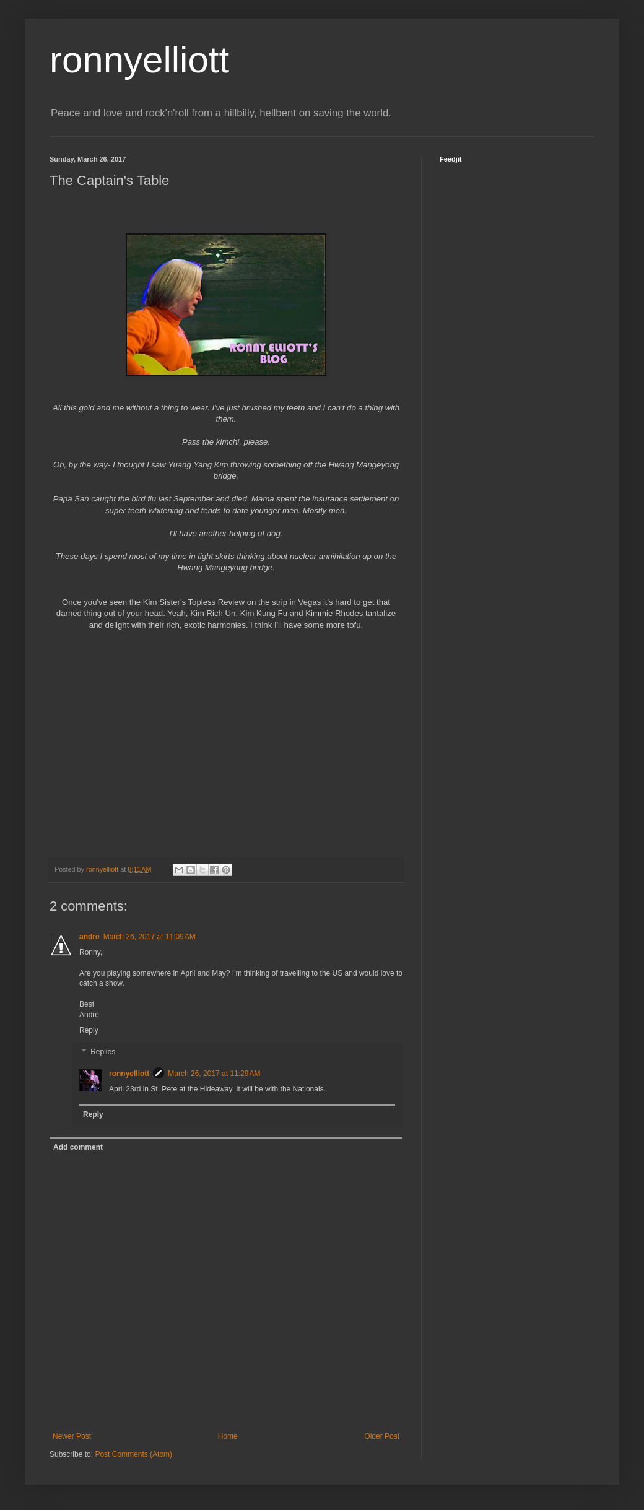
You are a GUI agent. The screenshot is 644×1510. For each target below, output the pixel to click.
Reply (88, 1030)
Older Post (381, 1436)
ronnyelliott (139, 59)
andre (89, 936)
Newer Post (72, 1436)
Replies (102, 1052)
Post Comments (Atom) (133, 1454)
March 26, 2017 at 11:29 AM (214, 1073)
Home (228, 1436)
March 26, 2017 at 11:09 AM (149, 936)
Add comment (78, 1147)
